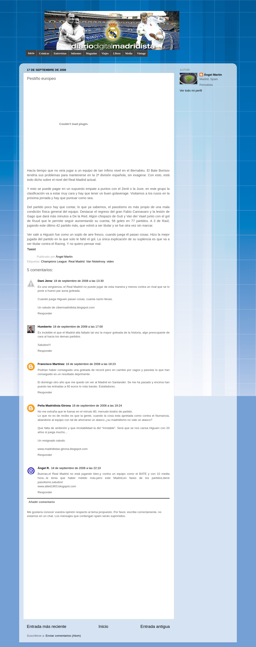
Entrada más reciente (46, 626)
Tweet (31, 249)
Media (128, 53)
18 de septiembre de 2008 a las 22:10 (76, 468)
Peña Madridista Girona (54, 405)
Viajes (105, 53)
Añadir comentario (42, 502)
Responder (45, 313)
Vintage (141, 53)
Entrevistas (60, 53)
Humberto (45, 326)
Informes (76, 53)
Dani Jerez (45, 280)
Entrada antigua (155, 626)
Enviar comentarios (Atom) (63, 635)
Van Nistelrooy (95, 261)
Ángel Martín (64, 256)
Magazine (91, 53)
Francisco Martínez (51, 364)
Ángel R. (44, 468)
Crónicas (44, 53)
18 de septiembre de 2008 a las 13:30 (79, 280)
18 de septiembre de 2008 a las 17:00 (78, 326)
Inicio (31, 53)
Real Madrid (76, 261)
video (110, 261)
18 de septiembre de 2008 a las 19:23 (91, 364)
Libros (117, 53)
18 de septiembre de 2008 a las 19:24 (97, 405)
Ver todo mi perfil (191, 90)
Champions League (54, 261)
